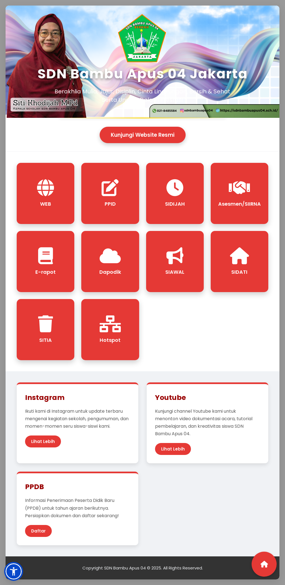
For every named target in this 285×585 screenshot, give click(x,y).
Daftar (38, 531)
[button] (14, 571)
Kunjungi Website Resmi (143, 135)
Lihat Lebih (43, 441)
